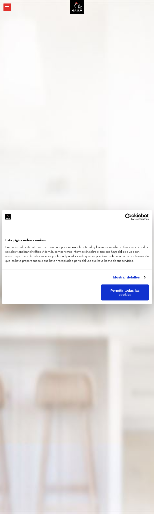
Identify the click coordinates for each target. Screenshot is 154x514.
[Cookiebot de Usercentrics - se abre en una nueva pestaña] (128, 216)
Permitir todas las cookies (125, 292)
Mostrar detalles (126, 277)
